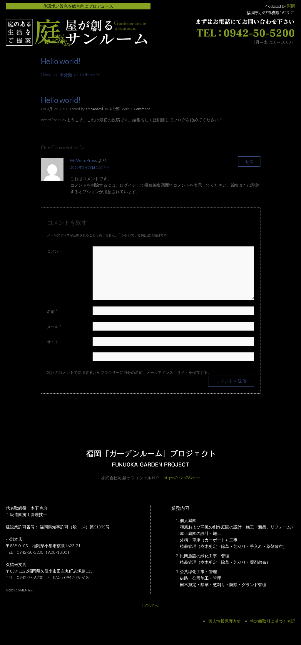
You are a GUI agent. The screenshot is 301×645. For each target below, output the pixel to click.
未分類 (66, 74)
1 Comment (140, 109)
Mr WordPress (83, 160)
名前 (52, 311)
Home (46, 74)
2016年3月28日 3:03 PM (89, 167)
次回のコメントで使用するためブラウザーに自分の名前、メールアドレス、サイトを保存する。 (129, 372)
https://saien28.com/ (182, 477)
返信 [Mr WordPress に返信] (249, 161)
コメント (54, 251)
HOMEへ (150, 605)
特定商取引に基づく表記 (272, 621)
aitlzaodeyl (94, 109)
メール (54, 326)
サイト (52, 341)
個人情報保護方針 (224, 621)
